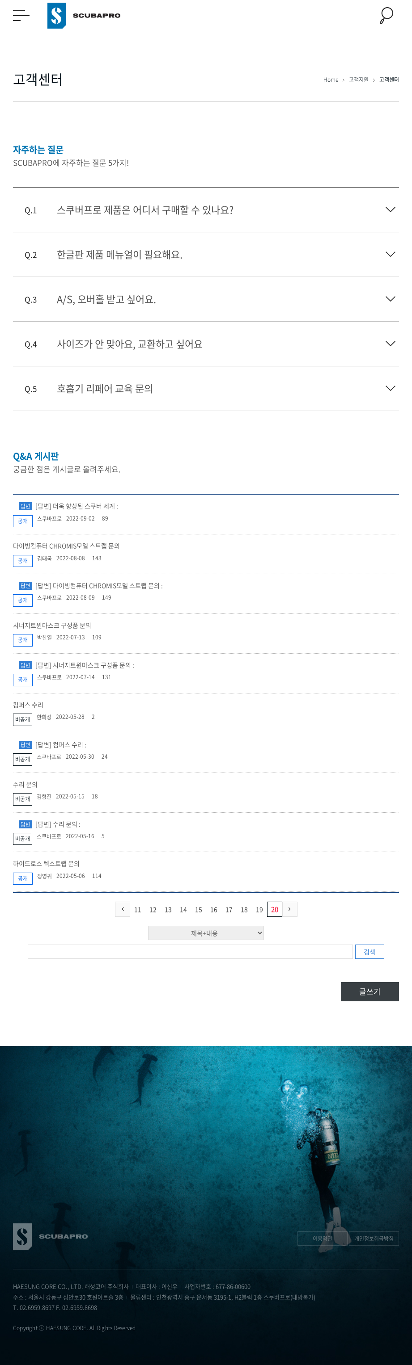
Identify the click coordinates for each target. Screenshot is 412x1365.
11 (137, 909)
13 (168, 909)
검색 (369, 951)
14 (183, 909)
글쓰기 (370, 991)
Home (331, 80)
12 (153, 909)
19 (259, 909)
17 (229, 909)
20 (274, 909)
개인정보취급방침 (374, 1239)
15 (198, 909)
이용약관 (322, 1239)
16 (213, 909)
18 (244, 909)
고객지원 (359, 80)
